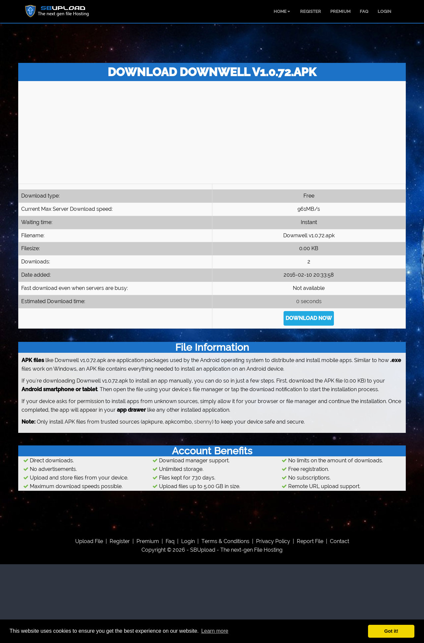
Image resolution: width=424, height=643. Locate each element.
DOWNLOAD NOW (309, 318)
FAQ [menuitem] (364, 11)
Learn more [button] (214, 631)
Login (188, 541)
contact (339, 541)
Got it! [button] (391, 631)
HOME (282, 11)
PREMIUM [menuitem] (340, 11)
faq (170, 541)
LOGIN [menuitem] (384, 11)
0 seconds (309, 301)
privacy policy (273, 541)
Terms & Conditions (225, 541)
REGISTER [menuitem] (310, 11)
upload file (89, 541)
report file (310, 541)
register (120, 541)
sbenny (203, 422)
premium (147, 541)
